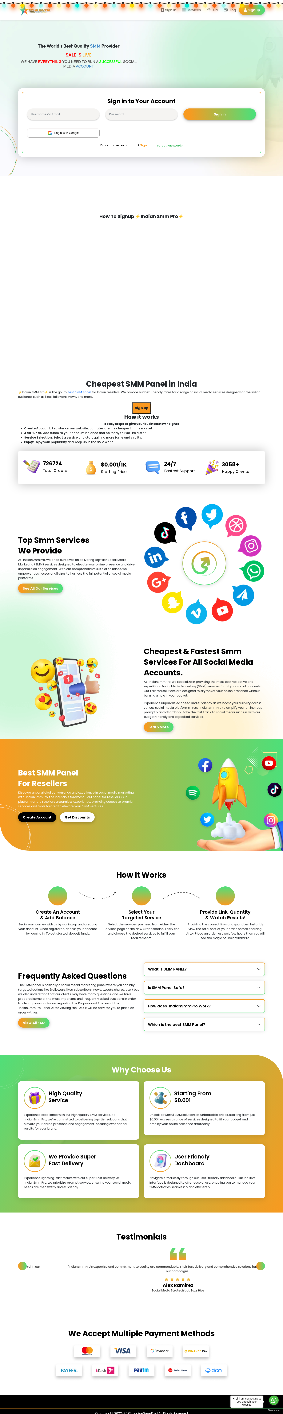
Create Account (37, 817)
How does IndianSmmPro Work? (179, 1006)
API (212, 10)
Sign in (168, 10)
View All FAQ (34, 1022)
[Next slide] (260, 1266)
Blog (230, 10)
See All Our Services (40, 588)
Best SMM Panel (79, 392)
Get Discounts (77, 817)
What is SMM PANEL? (167, 969)
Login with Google (63, 133)
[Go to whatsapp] (274, 1400)
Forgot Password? (170, 145)
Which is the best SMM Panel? (176, 1024)
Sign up (146, 145)
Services (191, 10)
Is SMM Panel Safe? (166, 987)
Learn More (159, 727)
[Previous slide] (22, 1266)
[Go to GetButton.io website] (274, 1410)
